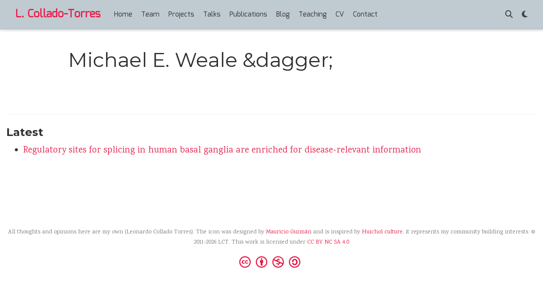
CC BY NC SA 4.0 (328, 242)
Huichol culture (382, 232)
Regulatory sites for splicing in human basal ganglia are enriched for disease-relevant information (222, 150)
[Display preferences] (525, 15)
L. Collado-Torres (58, 14)
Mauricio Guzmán (288, 232)
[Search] (509, 15)
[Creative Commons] (271, 261)
